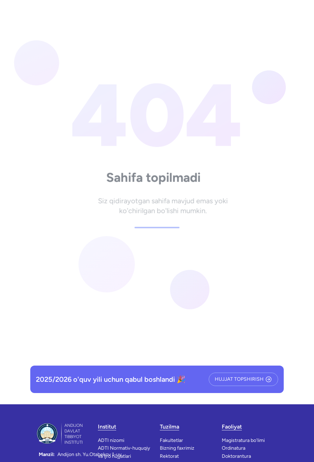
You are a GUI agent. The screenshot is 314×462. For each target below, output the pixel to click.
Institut (107, 426)
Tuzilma (169, 426)
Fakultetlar (171, 440)
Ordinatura (233, 448)
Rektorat (169, 456)
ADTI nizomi (111, 440)
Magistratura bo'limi (243, 440)
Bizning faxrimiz (177, 448)
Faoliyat (232, 426)
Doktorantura (236, 456)
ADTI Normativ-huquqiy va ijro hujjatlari (124, 452)
